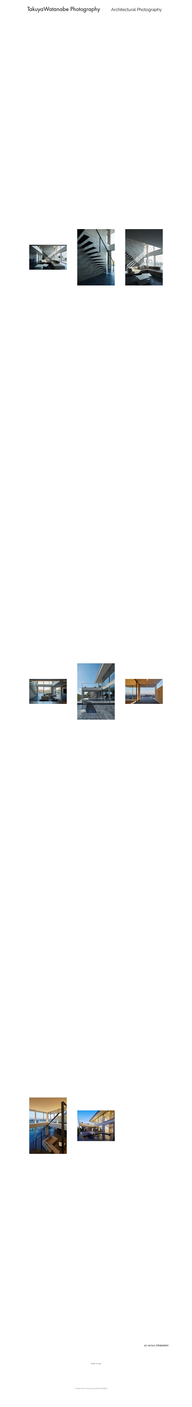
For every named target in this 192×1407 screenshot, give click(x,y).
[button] (156, 1345)
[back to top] (96, 1363)
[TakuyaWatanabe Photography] (63, 9)
